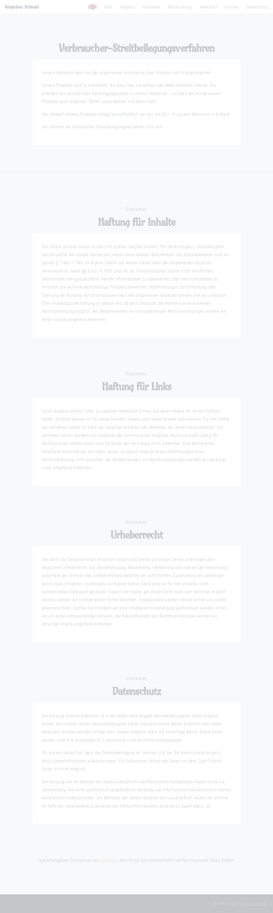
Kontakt (232, 7)
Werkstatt (208, 7)
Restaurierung (180, 7)
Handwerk (151, 7)
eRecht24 (108, 860)
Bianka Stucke (253, 903)
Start (108, 7)
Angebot (127, 7)
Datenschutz (257, 7)
